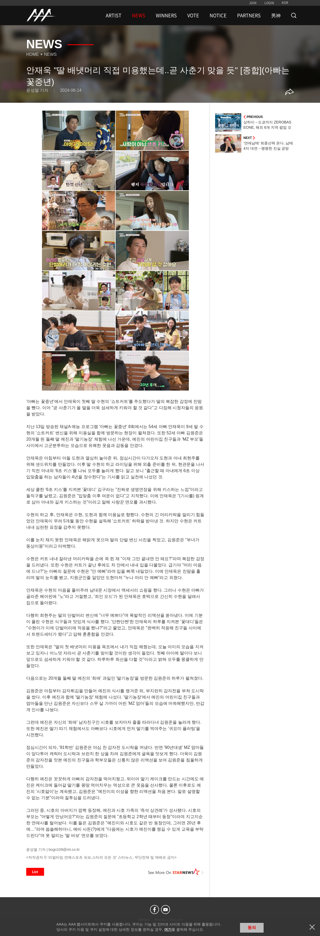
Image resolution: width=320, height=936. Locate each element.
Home (32, 54)
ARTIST (113, 15)
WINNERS (166, 15)
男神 (276, 15)
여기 (168, 929)
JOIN (253, 2)
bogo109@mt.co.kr (64, 849)
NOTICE (218, 15)
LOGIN (269, 2)
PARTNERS (249, 15)
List (35, 872)
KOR (285, 2)
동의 (252, 927)
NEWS (138, 15)
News (50, 54)
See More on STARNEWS (176, 872)
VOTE (193, 15)
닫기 (312, 927)
